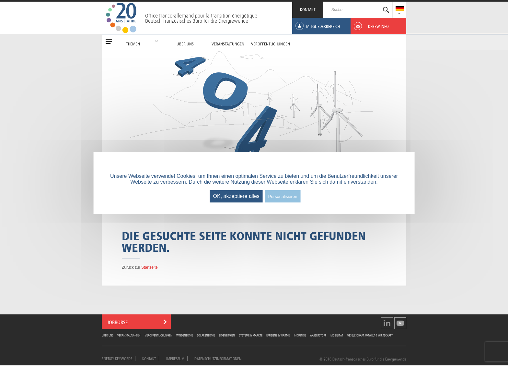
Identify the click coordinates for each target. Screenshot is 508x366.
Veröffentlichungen (158, 335)
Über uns (107, 335)
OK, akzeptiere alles (236, 196)
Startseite (149, 267)
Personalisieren (282, 196)
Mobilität (336, 335)
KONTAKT (308, 9)
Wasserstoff (318, 335)
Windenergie (184, 335)
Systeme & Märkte (250, 335)
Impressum (175, 358)
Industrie (300, 335)
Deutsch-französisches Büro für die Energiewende (196, 21)
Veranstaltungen (129, 335)
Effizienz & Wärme (278, 335)
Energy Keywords (117, 358)
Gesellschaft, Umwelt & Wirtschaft (370, 335)
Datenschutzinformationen (217, 358)
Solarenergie (206, 335)
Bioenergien (227, 335)
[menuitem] (400, 9)
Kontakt (149, 358)
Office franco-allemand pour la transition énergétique (201, 15)
